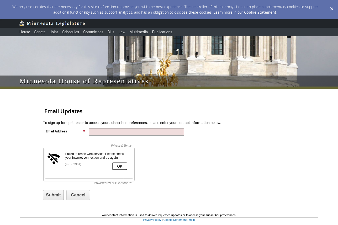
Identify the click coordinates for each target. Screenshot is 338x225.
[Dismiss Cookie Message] (331, 5)
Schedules (70, 32)
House (24, 32)
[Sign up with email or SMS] (53, 195)
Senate (39, 32)
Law (122, 32)
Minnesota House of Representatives (84, 81)
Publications (162, 32)
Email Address (65, 131)
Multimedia (138, 32)
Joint (54, 32)
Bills (111, 32)
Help (192, 220)
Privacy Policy (152, 220)
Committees (93, 32)
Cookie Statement (260, 12)
